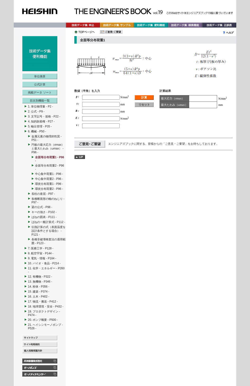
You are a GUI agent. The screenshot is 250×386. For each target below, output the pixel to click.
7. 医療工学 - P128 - (40, 248)
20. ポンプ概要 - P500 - (43, 319)
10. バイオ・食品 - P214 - (44, 263)
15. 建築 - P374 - (38, 291)
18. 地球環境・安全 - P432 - (45, 306)
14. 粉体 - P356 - (38, 286)
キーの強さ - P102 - (44, 212)
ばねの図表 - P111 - (44, 217)
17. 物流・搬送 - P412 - (43, 301)
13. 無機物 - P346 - (40, 281)
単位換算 (39, 76)
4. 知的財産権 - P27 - (41, 121)
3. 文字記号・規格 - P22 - (44, 116)
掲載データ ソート (39, 92)
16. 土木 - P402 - (38, 296)
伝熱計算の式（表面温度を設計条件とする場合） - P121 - (48, 230)
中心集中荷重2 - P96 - (49, 179)
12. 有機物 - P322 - (40, 276)
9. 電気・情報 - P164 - (42, 258)
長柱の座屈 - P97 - (43, 193)
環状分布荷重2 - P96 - (49, 189)
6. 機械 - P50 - (37, 131)
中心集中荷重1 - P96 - (49, 174)
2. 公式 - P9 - (36, 111)
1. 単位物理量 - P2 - (40, 106)
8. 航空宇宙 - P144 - (40, 253)
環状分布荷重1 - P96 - (49, 184)
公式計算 (39, 84)
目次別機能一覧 (40, 100)
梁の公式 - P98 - (41, 207)
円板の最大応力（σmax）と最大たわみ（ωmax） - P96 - (47, 148)
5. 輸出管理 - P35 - (40, 126)
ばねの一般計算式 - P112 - (48, 222)
